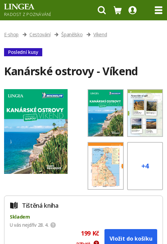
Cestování (39, 34)
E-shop (11, 34)
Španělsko (71, 34)
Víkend (100, 34)
